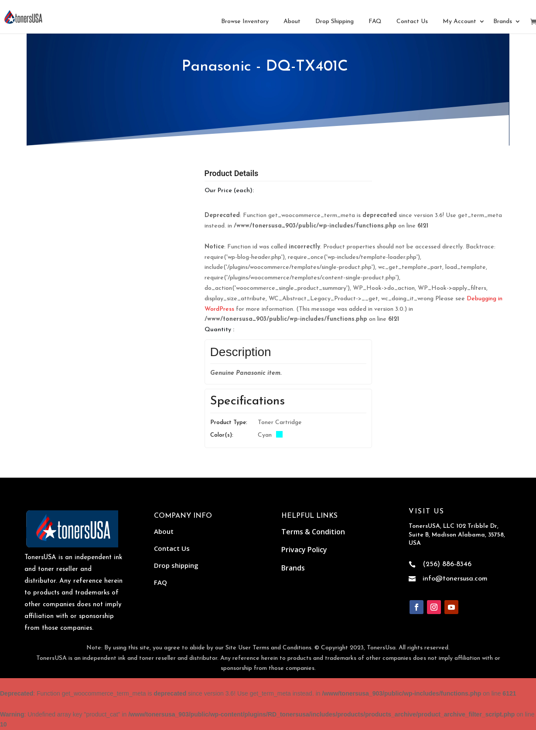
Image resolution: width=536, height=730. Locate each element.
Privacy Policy (304, 549)
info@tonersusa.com (455, 578)
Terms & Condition (313, 531)
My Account (459, 21)
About (291, 21)
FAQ (375, 21)
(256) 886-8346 (447, 564)
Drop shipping (176, 565)
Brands (502, 21)
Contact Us (412, 21)
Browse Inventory (245, 21)
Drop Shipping (334, 21)
